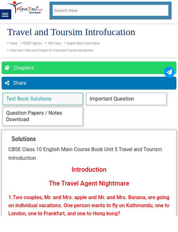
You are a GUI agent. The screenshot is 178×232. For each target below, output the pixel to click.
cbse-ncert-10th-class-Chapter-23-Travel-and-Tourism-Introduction (51, 50)
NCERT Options (33, 43)
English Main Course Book (83, 43)
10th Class (55, 43)
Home (14, 43)
